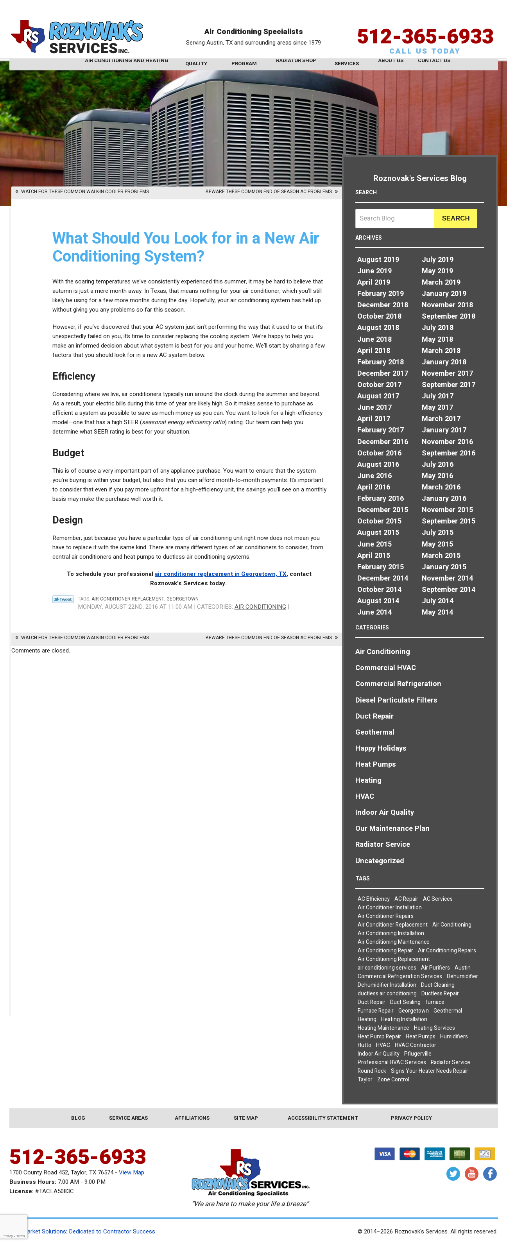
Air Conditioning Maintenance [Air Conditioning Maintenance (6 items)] (394, 942)
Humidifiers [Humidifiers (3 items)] (454, 1036)
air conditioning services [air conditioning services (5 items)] (387, 968)
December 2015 (382, 510)
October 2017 (379, 385)
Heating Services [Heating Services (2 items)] (434, 1028)
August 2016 (378, 464)
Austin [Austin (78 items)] (463, 968)
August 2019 (378, 260)
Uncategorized (379, 861)
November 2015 (447, 510)
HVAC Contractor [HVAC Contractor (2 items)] (415, 1045)
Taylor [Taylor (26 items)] (365, 1080)
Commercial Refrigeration (398, 684)
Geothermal (374, 732)
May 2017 (437, 407)
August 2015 (378, 532)
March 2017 (441, 419)
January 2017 (444, 430)
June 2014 (374, 612)
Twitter (453, 1174)
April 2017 (373, 419)
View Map (131, 1172)
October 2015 (379, 521)
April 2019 (373, 282)
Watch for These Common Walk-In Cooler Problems (85, 191)
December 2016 (382, 442)
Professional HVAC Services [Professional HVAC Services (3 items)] (392, 1062)
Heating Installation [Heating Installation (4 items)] (404, 1019)
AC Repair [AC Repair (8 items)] (406, 899)
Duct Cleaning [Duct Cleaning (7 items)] (438, 985)
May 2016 (437, 476)
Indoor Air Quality (384, 812)
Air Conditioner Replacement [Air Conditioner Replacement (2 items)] (393, 925)
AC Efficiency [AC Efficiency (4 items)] (374, 899)
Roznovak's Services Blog (420, 178)
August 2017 (378, 396)
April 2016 (373, 487)
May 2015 (437, 544)
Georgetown (183, 598)
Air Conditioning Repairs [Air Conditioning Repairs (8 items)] (447, 950)
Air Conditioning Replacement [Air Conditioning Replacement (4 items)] (394, 959)
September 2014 (448, 589)
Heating (368, 780)
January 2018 (444, 362)
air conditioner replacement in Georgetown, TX (221, 574)
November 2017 (447, 373)
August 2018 (378, 328)
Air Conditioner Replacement (127, 598)
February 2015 (380, 567)
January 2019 (444, 294)
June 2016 (374, 476)
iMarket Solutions (43, 1231)
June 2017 (374, 407)
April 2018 (373, 351)
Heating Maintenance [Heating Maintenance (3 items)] (383, 1028)
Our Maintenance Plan (392, 828)
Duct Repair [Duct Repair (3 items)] (371, 1002)
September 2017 (448, 385)
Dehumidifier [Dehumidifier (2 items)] (462, 976)
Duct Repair (374, 716)
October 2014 (379, 589)
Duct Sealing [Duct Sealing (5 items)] (405, 1002)
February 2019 (380, 294)
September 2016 (448, 453)
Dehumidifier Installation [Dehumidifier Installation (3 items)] (387, 985)
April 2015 (373, 555)
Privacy (7, 1236)
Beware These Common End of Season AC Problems (269, 191)
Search (456, 218)
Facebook (490, 1174)
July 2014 (437, 601)
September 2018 (448, 316)
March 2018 (441, 351)
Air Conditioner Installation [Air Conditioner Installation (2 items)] (390, 907)
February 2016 (380, 498)
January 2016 (444, 498)
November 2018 (447, 305)
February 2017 (380, 430)
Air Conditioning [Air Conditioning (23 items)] (451, 925)
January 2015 (444, 567)
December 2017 (382, 373)
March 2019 (441, 282)
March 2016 (441, 487)
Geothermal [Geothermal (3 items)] (448, 1011)
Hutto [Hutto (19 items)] (364, 1045)
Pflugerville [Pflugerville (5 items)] (418, 1054)
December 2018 (382, 305)
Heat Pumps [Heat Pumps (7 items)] (420, 1036)
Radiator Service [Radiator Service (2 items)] (450, 1062)
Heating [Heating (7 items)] (367, 1019)
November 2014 (447, 578)
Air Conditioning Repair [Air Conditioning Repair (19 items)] (385, 950)
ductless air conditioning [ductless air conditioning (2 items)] (387, 993)
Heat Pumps (375, 764)
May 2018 (437, 339)
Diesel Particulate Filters (396, 700)
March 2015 (441, 555)
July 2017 (437, 396)
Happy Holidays (381, 748)
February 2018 (380, 362)
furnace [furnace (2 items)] (434, 1002)
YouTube (471, 1174)
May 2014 (437, 612)
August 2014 (378, 601)
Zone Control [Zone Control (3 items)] (393, 1080)
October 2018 (379, 316)
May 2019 (437, 271)
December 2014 (382, 578)
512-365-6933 (425, 25)
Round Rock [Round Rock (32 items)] (372, 1071)
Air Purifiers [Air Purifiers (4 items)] (435, 968)
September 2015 (448, 521)
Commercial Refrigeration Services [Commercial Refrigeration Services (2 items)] (400, 976)
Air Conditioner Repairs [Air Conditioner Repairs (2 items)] (386, 916)
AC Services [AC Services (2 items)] (438, 899)
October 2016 (379, 453)
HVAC (364, 796)
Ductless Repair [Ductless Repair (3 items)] (440, 993)
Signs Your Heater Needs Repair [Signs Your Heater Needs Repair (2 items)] (429, 1071)
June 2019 (374, 271)
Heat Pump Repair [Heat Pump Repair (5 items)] (379, 1036)
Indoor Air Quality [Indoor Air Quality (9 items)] (379, 1054)
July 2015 (437, 532)
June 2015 (374, 544)
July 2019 (437, 260)
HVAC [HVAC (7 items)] (383, 1045)
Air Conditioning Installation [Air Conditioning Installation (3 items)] (391, 933)
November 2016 (447, 442)
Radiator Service (382, 844)
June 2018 (374, 339)
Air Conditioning (260, 606)
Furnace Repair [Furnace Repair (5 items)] (376, 1011)
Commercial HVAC (385, 668)
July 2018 (437, 328)
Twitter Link (63, 599)
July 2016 (437, 464)
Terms (20, 1236)
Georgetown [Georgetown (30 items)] (413, 1011)
